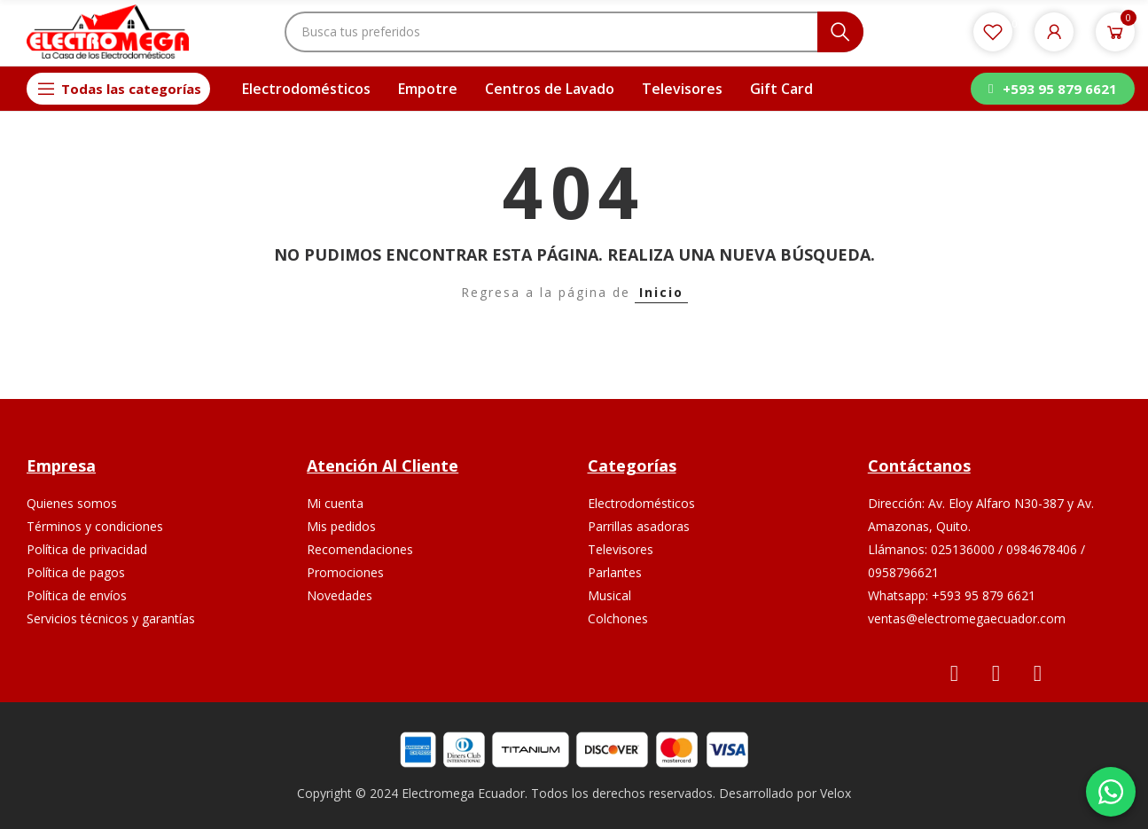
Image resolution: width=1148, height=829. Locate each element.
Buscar (840, 32)
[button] (1052, 89)
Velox (835, 793)
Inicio (661, 292)
